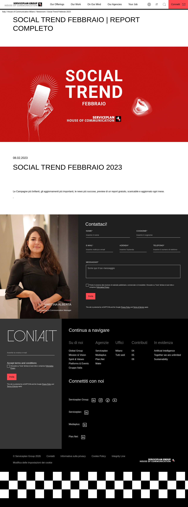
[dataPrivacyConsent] (87, 293)
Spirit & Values (76, 367)
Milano (118, 359)
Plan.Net (99, 367)
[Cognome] (158, 244)
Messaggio (92, 270)
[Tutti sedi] (120, 363)
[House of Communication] (157, 468)
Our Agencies (115, 4)
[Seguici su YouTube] (114, 408)
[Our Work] (76, 4)
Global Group (76, 359)
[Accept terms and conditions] (8, 374)
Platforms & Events (79, 371)
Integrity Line (118, 464)
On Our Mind (94, 4)
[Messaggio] (133, 279)
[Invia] (90, 304)
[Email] (31, 361)
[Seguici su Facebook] (107, 408)
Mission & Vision (77, 363)
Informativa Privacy (103, 295)
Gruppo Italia (75, 376)
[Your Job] (133, 4)
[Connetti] (178, 4)
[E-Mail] (99, 258)
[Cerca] (164, 4)
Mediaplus (100, 363)
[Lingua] (156, 4)
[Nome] (108, 244)
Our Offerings (57, 4)
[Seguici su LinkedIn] (93, 408)
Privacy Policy (125, 315)
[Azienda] (133, 258)
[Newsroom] (41, 12)
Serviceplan (101, 359)
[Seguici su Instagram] (100, 408)
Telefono (158, 254)
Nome (89, 239)
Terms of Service (138, 315)
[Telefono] (166, 258)
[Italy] (4, 12)
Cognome (141, 239)
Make (98, 371)
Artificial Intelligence (164, 359)
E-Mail (89, 254)
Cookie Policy (99, 464)
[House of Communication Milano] (21, 12)
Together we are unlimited (167, 363)
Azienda (124, 254)
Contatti (51, 464)
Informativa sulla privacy (73, 464)
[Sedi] (149, 4)
